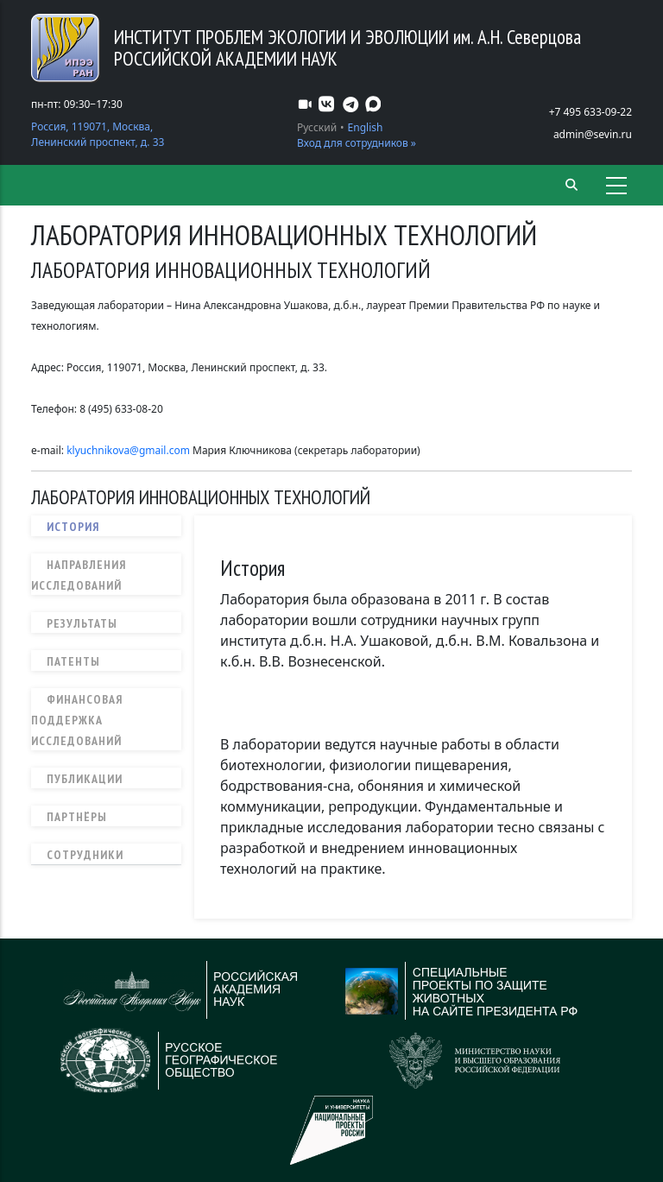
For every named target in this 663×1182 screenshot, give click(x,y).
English (365, 127)
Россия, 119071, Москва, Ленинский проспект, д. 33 (97, 134)
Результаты (82, 623)
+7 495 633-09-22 (590, 111)
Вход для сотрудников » (356, 143)
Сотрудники (85, 855)
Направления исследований (78, 575)
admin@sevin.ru (592, 134)
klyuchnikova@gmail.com (128, 450)
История (73, 526)
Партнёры (77, 817)
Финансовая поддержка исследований (77, 720)
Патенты (73, 661)
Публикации (85, 779)
